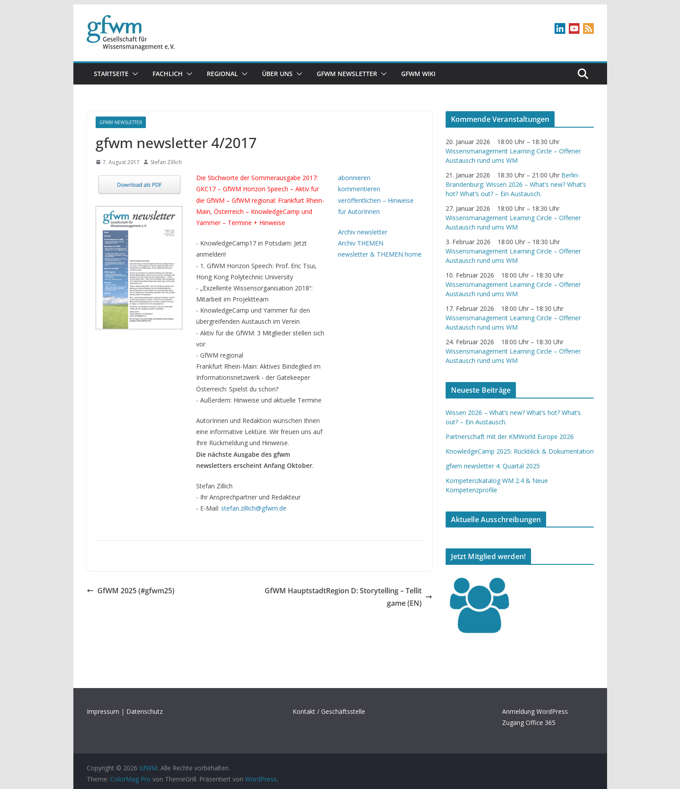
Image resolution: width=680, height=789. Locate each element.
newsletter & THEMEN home (380, 254)
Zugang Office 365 (528, 722)
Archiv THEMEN (360, 243)
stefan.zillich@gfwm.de (253, 508)
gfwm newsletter (347, 73)
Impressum (103, 711)
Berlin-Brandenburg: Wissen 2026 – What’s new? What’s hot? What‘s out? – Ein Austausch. (516, 184)
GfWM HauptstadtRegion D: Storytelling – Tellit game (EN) (348, 597)
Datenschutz (144, 711)
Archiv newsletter (362, 232)
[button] (133, 74)
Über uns (277, 73)
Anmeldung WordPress (535, 711)
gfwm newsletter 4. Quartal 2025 (493, 466)
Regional (222, 73)
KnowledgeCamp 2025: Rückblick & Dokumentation (520, 451)
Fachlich (168, 73)
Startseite (111, 73)
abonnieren (354, 177)
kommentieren (359, 189)
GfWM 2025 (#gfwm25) (130, 591)
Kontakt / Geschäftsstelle (329, 711)
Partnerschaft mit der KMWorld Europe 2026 (510, 436)
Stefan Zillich (166, 162)
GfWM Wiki (418, 73)
